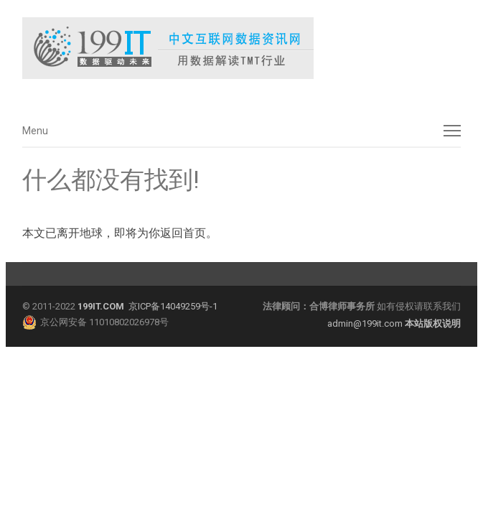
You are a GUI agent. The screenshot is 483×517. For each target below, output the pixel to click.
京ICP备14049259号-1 (172, 306)
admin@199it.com (366, 323)
